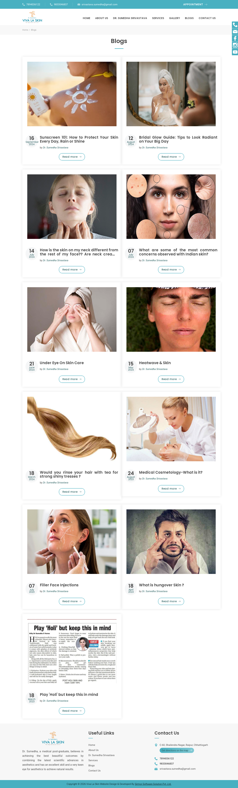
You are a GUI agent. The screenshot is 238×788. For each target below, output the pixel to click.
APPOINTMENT (193, 4)
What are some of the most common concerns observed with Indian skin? (178, 252)
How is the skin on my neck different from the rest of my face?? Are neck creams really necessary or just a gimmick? (79, 254)
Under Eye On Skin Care (62, 362)
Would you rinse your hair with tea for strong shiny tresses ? (79, 474)
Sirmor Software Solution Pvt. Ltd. (153, 784)
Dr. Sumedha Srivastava (101, 755)
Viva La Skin (93, 784)
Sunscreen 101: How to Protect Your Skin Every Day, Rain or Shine (79, 139)
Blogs (91, 765)
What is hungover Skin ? (161, 585)
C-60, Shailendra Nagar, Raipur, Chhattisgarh (184, 744)
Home (25, 30)
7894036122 (33, 4)
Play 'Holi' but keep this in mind (69, 694)
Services (93, 760)
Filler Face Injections (59, 585)
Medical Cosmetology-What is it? (170, 472)
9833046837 (61, 4)
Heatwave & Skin (155, 362)
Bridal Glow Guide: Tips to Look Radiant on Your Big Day (178, 139)
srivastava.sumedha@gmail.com (100, 4)
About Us (93, 750)
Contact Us (94, 770)
